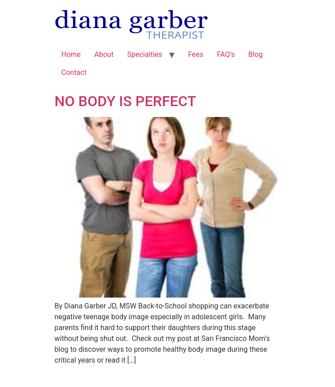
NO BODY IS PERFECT (125, 101)
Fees (195, 54)
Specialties (144, 54)
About (104, 54)
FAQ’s (226, 54)
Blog (255, 54)
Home (71, 54)
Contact (74, 72)
